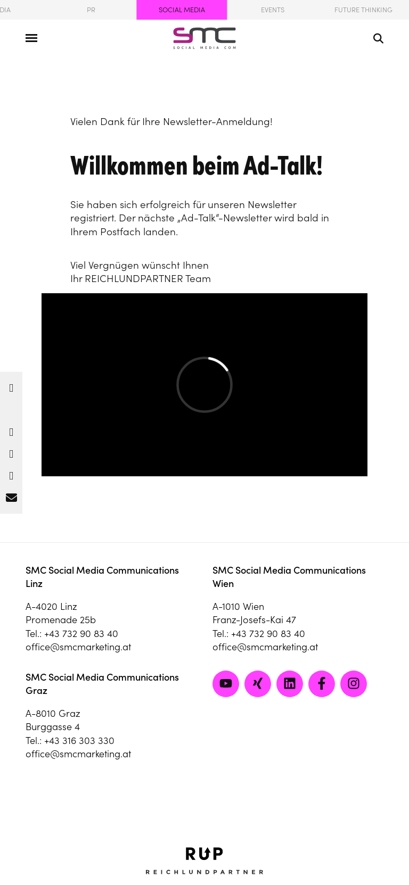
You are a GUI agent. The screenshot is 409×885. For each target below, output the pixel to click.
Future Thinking (363, 9)
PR (91, 9)
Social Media (182, 9)
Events (272, 9)
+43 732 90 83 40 (81, 633)
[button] (11, 385)
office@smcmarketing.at (78, 647)
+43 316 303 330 (79, 740)
